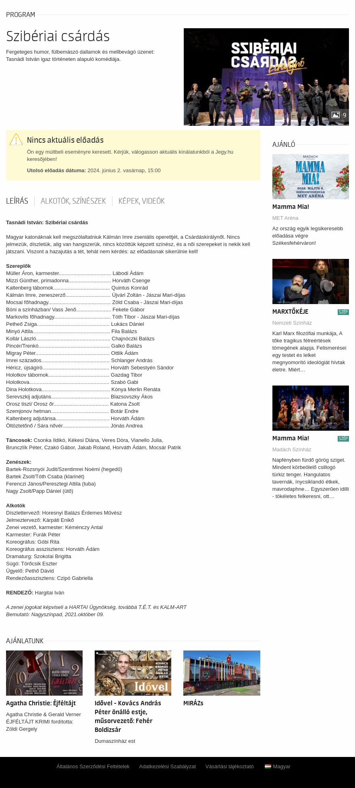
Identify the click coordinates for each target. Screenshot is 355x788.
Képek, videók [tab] (141, 201)
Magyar (277, 766)
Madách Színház (291, 449)
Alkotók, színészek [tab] (73, 201)
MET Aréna (285, 218)
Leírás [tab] (17, 201)
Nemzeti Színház (292, 323)
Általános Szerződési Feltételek (92, 766)
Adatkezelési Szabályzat (167, 766)
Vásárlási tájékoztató (230, 766)
